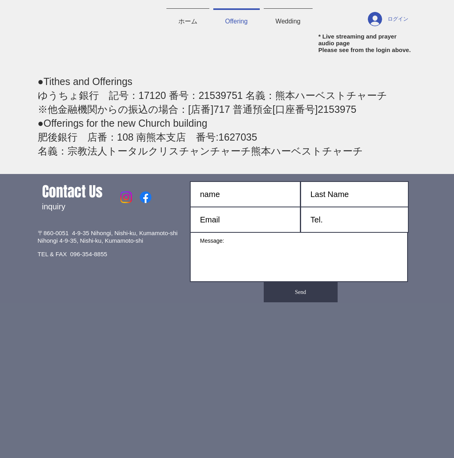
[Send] (301, 292)
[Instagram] (126, 197)
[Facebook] (145, 197)
